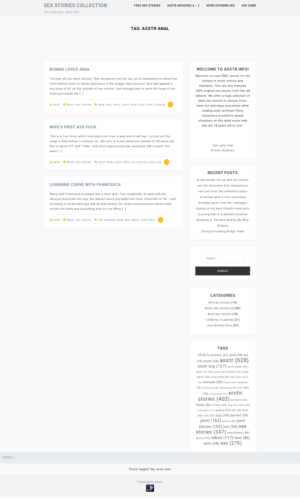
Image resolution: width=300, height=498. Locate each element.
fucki (149, 104)
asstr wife (122, 162)
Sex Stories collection (75, 5)
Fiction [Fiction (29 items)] (219, 405)
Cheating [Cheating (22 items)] (210, 388)
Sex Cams (249, 5)
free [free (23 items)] (233, 405)
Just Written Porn (219, 325)
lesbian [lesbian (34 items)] (223, 410)
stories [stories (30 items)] (203, 438)
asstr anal (129, 104)
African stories (219, 302)
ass (108, 104)
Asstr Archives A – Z (183, 5)
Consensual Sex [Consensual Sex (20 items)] (230, 388)
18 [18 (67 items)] (203, 355)
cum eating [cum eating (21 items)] (218, 394)
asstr (56, 104)
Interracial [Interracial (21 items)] (205, 410)
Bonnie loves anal (70, 69)
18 (100, 219)
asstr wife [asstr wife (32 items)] (220, 377)
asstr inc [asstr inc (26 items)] (204, 372)
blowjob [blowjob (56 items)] (213, 382)
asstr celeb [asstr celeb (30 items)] (237, 366)
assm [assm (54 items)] (211, 361)
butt (141, 104)
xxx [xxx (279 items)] (231, 443)
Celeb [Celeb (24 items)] (229, 382)
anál (101, 104)
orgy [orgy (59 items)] (222, 415)
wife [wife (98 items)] (212, 443)
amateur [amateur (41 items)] (219, 355)
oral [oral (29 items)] (209, 415)
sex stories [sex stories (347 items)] (221, 429)
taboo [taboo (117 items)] (222, 437)
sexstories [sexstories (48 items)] (238, 432)
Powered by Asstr (150, 482)
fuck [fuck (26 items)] (244, 405)
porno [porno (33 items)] (229, 421)
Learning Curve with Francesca (85, 184)
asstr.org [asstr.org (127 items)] (212, 366)
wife (152, 162)
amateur (109, 219)
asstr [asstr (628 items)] (234, 360)
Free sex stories (147, 5)
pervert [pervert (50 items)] (239, 415)
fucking (159, 104)
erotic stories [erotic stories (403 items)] (220, 396)
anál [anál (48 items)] (236, 355)
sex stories (139, 162)
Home (7, 457)
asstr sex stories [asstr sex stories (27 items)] (227, 372)
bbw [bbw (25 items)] (236, 377)
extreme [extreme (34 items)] (239, 399)
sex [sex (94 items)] (230, 426)
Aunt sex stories (219, 314)
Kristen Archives (223, 150)
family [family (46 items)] (203, 405)
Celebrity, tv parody (219, 319)
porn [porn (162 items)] (211, 420)
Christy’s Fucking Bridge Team (222, 231)
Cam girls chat (222, 145)
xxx (159, 162)
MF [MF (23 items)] (236, 410)
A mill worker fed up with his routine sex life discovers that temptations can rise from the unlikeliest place (223, 185)
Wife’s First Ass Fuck (73, 127)
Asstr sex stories (79, 104)
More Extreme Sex (220, 5)
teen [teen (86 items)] (242, 438)
